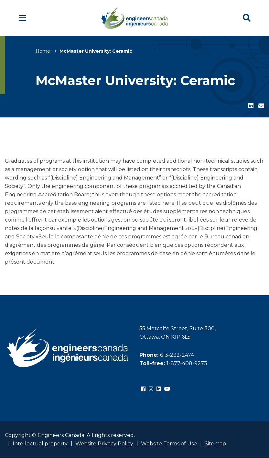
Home (43, 51)
